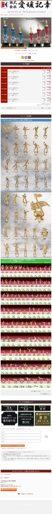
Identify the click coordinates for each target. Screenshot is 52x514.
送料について (3, 482)
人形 (32, 391)
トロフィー (6, 14)
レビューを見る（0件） (29, 60)
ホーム (2, 14)
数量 (42, 108)
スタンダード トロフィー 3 (13, 14)
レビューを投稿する (4, 477)
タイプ (4, 108)
